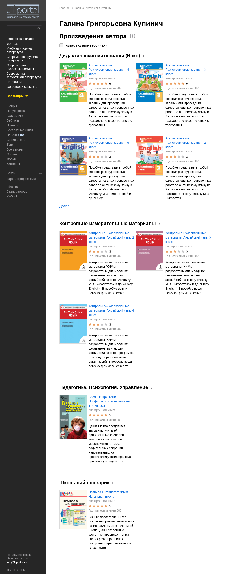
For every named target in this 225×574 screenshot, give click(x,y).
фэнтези (12, 43)
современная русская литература (23, 58)
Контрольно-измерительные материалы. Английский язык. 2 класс (111, 237)
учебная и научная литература (20, 50)
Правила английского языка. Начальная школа (109, 494)
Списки (12, 135)
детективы (14, 82)
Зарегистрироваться (21, 179)
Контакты (13, 164)
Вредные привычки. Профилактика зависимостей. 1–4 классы (110, 401)
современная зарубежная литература (24, 75)
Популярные (16, 111)
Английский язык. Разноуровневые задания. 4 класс (109, 69)
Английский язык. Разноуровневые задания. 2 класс (185, 142)
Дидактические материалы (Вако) (99, 55)
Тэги (10, 144)
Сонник (12, 154)
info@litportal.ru (17, 562)
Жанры (12, 106)
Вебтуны (13, 120)
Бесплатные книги (20, 130)
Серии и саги (16, 140)
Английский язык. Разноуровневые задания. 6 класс (109, 142)
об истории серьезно (22, 86)
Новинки (13, 125)
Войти (11, 173)
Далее (64, 206)
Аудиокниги (15, 115)
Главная (64, 8)
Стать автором (17, 191)
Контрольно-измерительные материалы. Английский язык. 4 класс (111, 310)
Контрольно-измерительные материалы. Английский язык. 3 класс (188, 237)
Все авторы (15, 149)
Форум (11, 159)
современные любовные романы (20, 66)
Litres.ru (12, 186)
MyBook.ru (14, 196)
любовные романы (20, 39)
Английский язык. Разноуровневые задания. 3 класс (185, 69)
